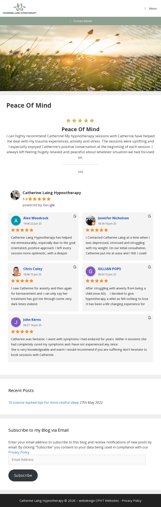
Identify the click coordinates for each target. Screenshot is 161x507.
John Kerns (32, 319)
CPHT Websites (107, 500)
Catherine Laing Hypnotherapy (52, 192)
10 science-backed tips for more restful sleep (43, 402)
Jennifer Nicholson (113, 218)
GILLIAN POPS (109, 269)
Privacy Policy (18, 452)
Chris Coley (32, 269)
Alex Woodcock (35, 218)
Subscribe (23, 475)
